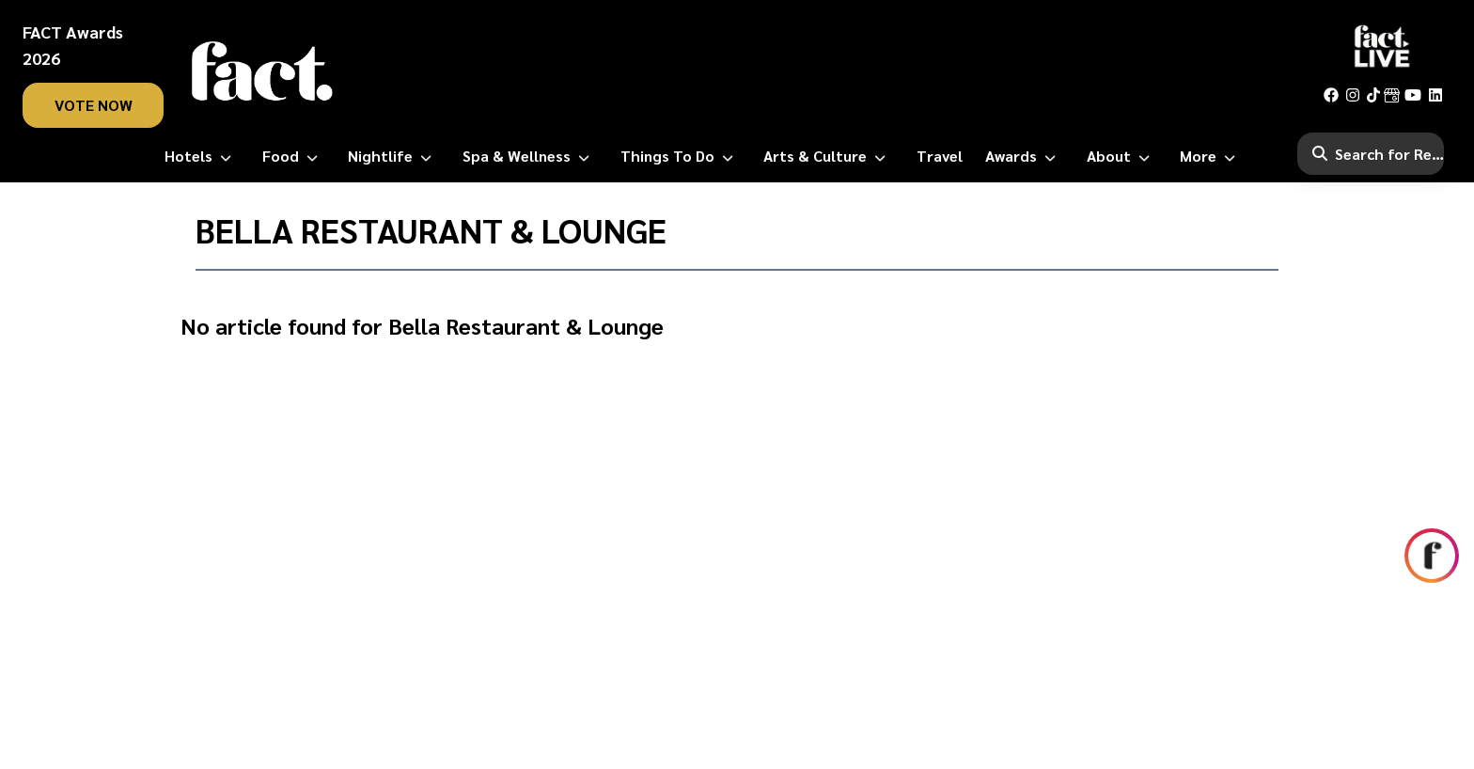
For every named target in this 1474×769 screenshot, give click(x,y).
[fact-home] (262, 71)
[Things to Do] (680, 156)
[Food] (293, 156)
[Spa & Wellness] (530, 156)
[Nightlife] (393, 156)
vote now (94, 105)
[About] (1122, 156)
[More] (1211, 156)
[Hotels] (202, 156)
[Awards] (1024, 156)
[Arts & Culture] (828, 156)
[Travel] (940, 156)
